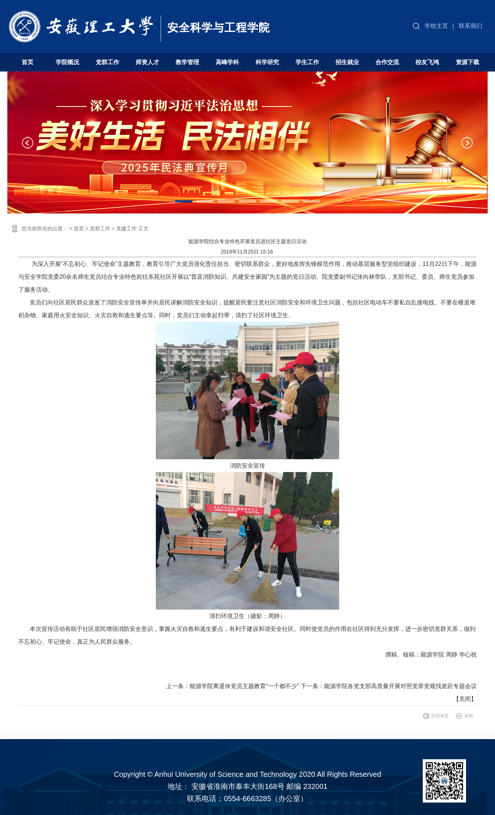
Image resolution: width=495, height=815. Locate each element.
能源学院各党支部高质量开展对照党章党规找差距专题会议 (400, 686)
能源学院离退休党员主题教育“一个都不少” (244, 686)
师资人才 (147, 62)
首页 (27, 62)
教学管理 (187, 62)
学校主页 (436, 26)
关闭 (465, 699)
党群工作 (107, 62)
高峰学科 (227, 62)
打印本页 (440, 716)
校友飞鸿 (427, 62)
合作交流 (387, 62)
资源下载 (467, 62)
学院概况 (67, 62)
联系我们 (470, 26)
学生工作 (307, 62)
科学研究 (267, 62)
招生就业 (347, 62)
